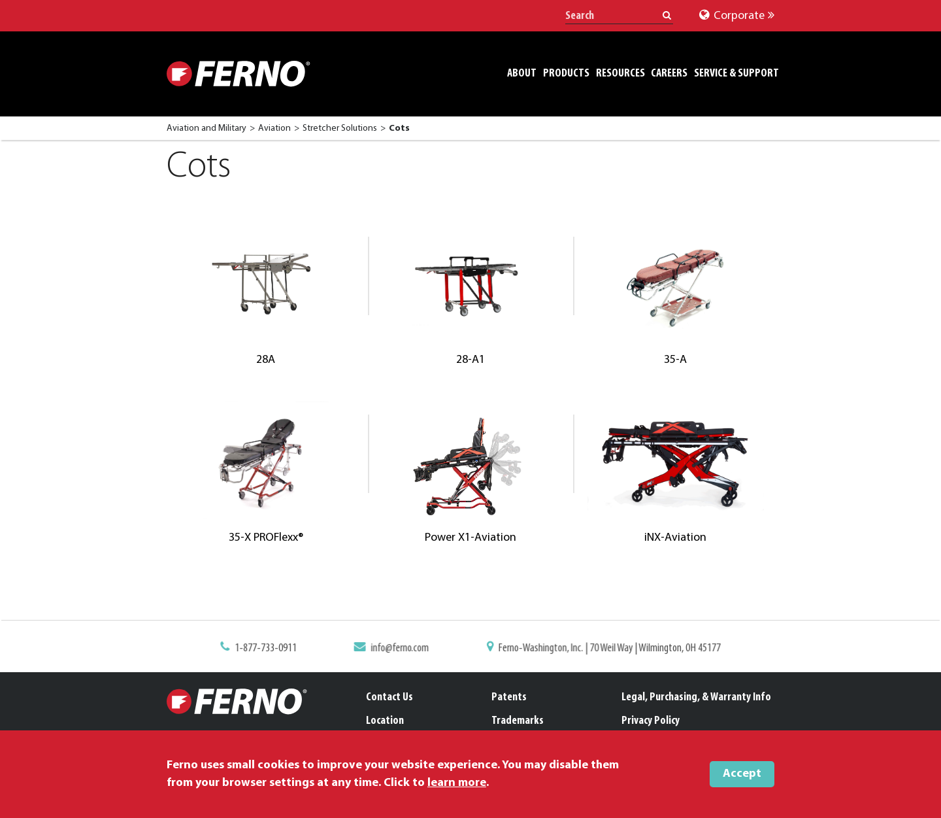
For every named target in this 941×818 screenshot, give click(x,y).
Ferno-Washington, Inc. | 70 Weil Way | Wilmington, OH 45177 (605, 649)
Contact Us (389, 697)
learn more (456, 783)
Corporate (736, 16)
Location (385, 721)
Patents (509, 697)
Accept (742, 774)
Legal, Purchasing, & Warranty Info (696, 697)
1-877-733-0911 (272, 649)
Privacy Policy (650, 721)
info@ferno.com (402, 649)
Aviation (274, 128)
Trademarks (517, 721)
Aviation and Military (206, 128)
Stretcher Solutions (340, 128)
